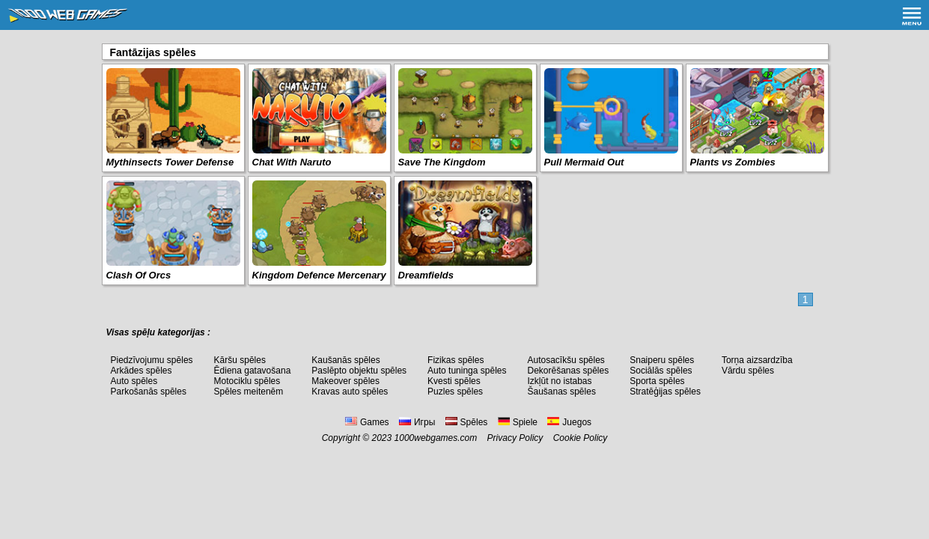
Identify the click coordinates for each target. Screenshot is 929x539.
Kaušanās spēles (345, 360)
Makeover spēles (345, 381)
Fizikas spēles (455, 360)
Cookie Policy (580, 438)
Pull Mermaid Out (584, 162)
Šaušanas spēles (561, 391)
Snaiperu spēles (662, 360)
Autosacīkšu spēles (565, 360)
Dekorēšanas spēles (568, 370)
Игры (417, 422)
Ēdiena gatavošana (252, 370)
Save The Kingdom (442, 162)
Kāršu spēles (240, 360)
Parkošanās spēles (148, 391)
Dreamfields (426, 275)
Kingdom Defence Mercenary (319, 275)
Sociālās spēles (661, 370)
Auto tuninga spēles (466, 370)
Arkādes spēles (141, 370)
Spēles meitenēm (249, 391)
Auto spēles (134, 381)
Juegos (569, 422)
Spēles (466, 422)
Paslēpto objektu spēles (358, 370)
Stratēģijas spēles (665, 391)
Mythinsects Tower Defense (170, 162)
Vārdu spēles (748, 370)
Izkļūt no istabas (559, 381)
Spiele (517, 422)
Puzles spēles (455, 391)
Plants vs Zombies (733, 162)
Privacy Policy (515, 438)
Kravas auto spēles (349, 391)
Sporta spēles (657, 381)
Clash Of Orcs (138, 275)
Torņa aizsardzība (757, 360)
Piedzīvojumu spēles (152, 360)
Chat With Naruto (292, 162)
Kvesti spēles (454, 381)
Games (367, 422)
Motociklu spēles (247, 381)
